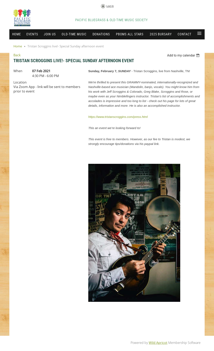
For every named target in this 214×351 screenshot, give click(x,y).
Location (20, 82)
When (17, 71)
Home (17, 46)
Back (17, 55)
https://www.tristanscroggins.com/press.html (118, 116)
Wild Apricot (158, 342)
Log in (110, 6)
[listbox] (184, 55)
